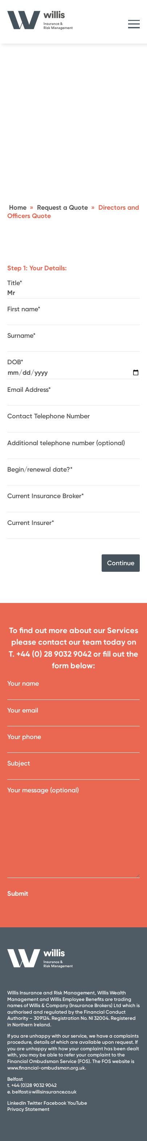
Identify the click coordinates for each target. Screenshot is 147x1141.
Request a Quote (62, 208)
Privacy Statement (28, 1109)
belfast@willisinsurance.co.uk (44, 1092)
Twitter (34, 1103)
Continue (120, 563)
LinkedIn (16, 1103)
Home (17, 208)
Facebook (55, 1103)
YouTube (77, 1103)
